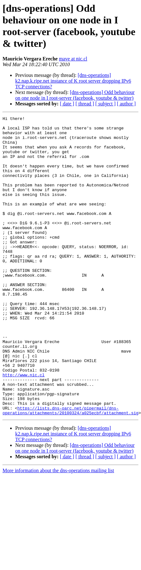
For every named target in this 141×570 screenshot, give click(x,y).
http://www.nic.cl (24, 427)
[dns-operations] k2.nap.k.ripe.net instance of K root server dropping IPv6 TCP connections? (73, 80)
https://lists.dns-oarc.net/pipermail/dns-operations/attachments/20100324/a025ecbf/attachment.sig (70, 469)
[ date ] (67, 103)
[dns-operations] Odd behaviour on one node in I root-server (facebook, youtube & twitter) (75, 95)
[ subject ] (105, 103)
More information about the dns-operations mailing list (58, 530)
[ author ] (126, 103)
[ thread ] (84, 103)
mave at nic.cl (73, 58)
